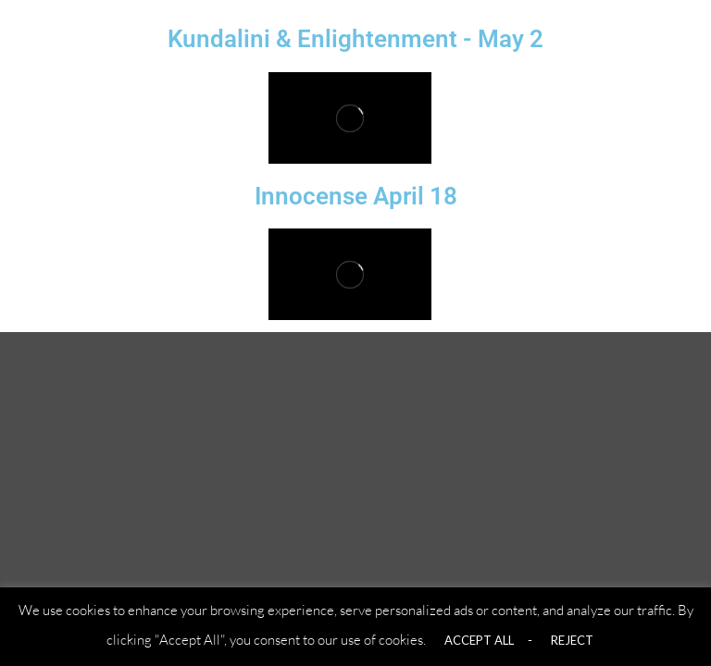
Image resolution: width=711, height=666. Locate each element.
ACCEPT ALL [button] (479, 640)
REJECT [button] (572, 640)
